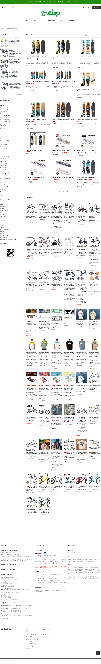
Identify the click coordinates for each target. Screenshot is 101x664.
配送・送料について (31, 634)
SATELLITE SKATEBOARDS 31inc (36, 151)
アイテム (96, 7)
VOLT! (1, 222)
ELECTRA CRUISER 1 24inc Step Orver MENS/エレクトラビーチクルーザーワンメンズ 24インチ (44, 285)
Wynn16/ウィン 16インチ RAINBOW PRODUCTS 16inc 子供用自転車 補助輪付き (56, 251)
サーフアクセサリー (5, 186)
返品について (29, 636)
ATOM (30, 648)
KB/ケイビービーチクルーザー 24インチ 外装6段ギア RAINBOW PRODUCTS (15, 40)
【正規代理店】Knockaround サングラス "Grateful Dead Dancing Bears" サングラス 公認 (56, 387)
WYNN (2, 214)
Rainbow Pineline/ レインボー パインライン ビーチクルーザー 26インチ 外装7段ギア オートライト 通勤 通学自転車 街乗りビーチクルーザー (69, 456)
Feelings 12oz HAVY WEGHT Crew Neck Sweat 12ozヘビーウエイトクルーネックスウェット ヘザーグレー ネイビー (56, 455)
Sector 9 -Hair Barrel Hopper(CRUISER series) (37, 82)
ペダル (2, 150)
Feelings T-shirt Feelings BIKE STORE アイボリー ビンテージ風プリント (81, 323)
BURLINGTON (3, 224)
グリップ (2, 138)
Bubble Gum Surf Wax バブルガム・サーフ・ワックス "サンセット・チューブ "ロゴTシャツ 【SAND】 (94, 355)
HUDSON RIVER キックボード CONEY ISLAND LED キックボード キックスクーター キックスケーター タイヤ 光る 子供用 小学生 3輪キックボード (44, 325)
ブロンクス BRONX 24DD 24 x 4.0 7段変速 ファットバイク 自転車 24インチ (69, 488)
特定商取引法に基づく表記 (32, 639)
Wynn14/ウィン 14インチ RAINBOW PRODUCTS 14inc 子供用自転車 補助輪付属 (44, 251)
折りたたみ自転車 (4, 119)
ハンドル (2, 132)
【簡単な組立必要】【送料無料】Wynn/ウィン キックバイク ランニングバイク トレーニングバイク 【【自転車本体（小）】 (31, 253)
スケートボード (8, 28)
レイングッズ (3, 167)
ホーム (1, 28)
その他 (2, 158)
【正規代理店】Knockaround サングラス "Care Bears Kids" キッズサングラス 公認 (69, 387)
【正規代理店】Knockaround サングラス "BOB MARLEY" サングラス (31, 324)
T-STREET (3, 220)
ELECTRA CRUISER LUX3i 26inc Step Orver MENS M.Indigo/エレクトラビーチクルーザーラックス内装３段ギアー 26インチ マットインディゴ (31, 453)
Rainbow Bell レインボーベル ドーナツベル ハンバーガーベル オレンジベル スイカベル (94, 285)
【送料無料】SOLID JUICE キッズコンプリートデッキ (37, 178)
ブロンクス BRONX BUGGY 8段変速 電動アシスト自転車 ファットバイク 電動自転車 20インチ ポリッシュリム (15, 52)
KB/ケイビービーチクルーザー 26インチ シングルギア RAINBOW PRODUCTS (31, 488)
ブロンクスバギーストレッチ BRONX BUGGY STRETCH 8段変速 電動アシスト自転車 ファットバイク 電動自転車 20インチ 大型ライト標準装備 (15, 73)
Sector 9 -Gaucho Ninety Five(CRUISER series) (63, 82)
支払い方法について (31, 631)
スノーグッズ (3, 169)
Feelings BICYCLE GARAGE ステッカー (68, 318)
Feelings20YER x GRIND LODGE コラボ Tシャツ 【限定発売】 (81, 454)
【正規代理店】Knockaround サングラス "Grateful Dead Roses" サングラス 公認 (31, 387)
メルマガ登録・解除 (31, 643)
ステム (2, 136)
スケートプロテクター (5, 178)
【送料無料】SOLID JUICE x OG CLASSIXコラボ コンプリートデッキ (87, 152)
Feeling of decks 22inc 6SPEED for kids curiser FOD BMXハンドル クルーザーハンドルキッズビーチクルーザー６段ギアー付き (56, 220)
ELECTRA (2, 208)
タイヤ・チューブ (4, 156)
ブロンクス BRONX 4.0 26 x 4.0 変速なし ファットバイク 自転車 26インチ (94, 488)
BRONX (2, 204)
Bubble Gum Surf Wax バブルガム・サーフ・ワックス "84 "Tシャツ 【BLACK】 (69, 354)
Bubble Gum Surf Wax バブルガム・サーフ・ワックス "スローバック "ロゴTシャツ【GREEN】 (44, 354)
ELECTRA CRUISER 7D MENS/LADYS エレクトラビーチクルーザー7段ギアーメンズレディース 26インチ (31, 285)
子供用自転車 (3, 111)
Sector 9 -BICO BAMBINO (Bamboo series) (36, 120)
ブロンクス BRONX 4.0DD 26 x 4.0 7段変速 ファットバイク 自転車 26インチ (31, 511)
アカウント (87, 7)
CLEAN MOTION (4, 229)
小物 (1, 195)
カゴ (1, 130)
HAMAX (2, 226)
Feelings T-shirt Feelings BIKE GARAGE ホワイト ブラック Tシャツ (81, 387)
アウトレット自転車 (5, 121)
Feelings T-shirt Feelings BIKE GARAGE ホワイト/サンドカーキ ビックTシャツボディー (94, 324)
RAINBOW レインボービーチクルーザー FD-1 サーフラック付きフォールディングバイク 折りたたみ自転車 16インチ (81, 219)
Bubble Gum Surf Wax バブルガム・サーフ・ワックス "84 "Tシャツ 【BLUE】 (81, 354)
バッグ (2, 146)
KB (1, 212)
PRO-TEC (2, 231)
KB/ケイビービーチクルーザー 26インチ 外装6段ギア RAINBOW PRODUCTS (94, 454)
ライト (2, 134)
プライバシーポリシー (31, 641)
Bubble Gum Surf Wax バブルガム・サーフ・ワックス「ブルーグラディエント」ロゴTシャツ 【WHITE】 (56, 355)
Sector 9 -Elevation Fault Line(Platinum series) (88, 58)
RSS (27, 648)
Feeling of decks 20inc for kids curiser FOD (44, 217)
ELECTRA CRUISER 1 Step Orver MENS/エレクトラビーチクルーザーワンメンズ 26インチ (31, 218)
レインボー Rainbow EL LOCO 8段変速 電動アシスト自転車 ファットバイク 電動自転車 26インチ (15, 62)
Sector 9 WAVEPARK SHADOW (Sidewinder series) (86, 178)
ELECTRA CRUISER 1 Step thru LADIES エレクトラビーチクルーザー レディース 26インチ (69, 251)
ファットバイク (4, 109)
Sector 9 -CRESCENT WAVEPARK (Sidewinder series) (36, 58)
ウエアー (2, 191)
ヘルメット (3, 126)
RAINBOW (3, 206)
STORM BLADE (4, 235)
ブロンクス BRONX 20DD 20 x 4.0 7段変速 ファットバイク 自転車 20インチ (56, 488)
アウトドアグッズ (4, 163)
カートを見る (46, 631)
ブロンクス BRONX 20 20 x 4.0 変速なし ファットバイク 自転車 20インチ (44, 488)
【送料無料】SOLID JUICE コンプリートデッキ (63, 178)
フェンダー (3, 128)
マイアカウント (47, 629)
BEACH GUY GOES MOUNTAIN (8, 239)
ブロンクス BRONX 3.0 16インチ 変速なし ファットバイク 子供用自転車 (81, 488)
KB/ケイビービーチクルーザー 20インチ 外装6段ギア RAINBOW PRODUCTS (94, 387)
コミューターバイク (5, 115)
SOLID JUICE (3, 237)
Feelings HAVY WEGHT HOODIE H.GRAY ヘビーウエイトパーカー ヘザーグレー (69, 419)
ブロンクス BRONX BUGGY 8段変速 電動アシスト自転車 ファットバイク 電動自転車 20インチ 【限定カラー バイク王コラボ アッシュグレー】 (81, 421)
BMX (1, 113)
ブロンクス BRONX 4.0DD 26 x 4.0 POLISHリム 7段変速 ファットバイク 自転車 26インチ (31, 419)
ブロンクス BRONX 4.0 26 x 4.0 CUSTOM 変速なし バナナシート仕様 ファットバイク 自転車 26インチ (44, 420)
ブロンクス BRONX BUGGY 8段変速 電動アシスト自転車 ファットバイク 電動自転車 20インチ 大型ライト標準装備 (81, 252)
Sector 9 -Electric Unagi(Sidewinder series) (62, 58)
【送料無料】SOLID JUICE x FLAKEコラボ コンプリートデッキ (63, 151)
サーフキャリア (4, 144)
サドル (2, 142)
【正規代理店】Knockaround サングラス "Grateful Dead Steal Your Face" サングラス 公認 (44, 388)
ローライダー (3, 117)
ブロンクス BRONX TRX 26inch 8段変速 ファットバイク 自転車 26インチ (44, 511)
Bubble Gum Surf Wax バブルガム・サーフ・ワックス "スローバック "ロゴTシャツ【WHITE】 (31, 354)
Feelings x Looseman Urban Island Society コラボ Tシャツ (44, 454)
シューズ (2, 193)
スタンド (2, 154)
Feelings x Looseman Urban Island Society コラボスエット (56, 419)
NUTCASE (3, 216)
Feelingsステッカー (55, 323)
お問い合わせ (46, 634)
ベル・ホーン (3, 148)
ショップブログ (30, 646)
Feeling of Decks (4, 210)
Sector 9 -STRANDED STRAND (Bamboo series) (86, 90)
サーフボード (3, 184)
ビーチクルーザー (4, 107)
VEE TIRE (2, 227)
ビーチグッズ (3, 165)
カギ (1, 152)
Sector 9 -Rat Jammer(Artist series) (87, 120)
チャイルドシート (4, 140)
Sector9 (2, 233)
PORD (1, 218)
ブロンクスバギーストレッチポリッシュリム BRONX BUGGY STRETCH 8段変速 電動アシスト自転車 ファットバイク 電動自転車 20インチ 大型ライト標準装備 (15, 85)
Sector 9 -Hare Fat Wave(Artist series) (63, 120)
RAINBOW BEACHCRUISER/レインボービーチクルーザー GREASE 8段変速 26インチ (94, 219)
